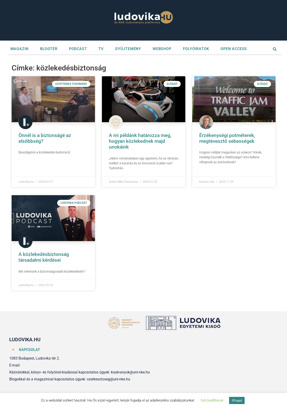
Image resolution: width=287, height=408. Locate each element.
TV (101, 49)
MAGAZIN (19, 49)
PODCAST (78, 49)
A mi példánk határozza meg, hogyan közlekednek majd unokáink (140, 141)
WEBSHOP (162, 49)
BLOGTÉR (48, 49)
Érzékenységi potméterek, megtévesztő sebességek (227, 138)
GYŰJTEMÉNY (128, 49)
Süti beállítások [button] (212, 400)
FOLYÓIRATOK (196, 49)
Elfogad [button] (237, 400)
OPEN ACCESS (234, 49)
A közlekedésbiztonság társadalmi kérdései (44, 257)
